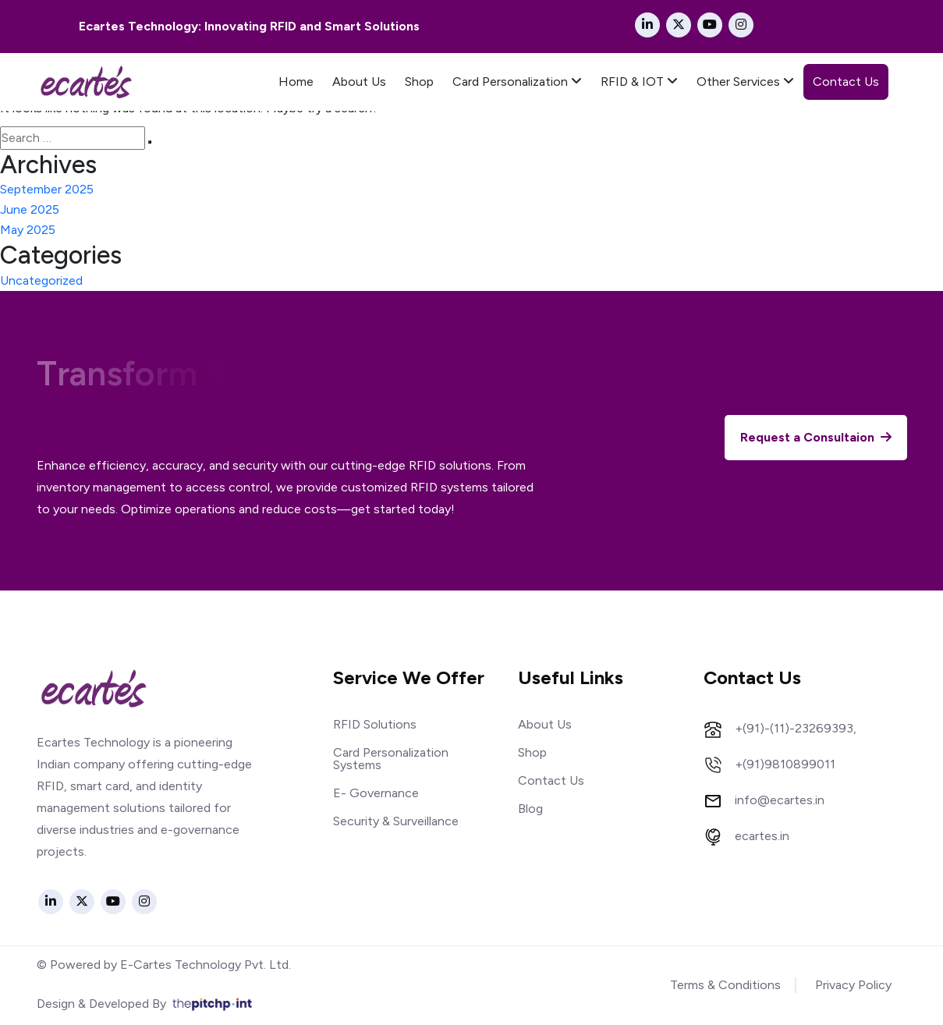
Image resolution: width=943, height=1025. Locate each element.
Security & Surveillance (396, 821)
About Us (359, 81)
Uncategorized (41, 280)
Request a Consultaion (816, 437)
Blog (530, 808)
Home (296, 81)
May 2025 (27, 229)
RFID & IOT (639, 81)
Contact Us (846, 81)
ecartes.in (762, 836)
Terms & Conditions (725, 984)
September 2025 (47, 189)
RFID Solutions (375, 724)
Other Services (745, 81)
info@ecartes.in (779, 800)
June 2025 (29, 209)
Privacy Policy (853, 984)
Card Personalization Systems (390, 758)
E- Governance (376, 793)
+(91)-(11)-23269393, (795, 728)
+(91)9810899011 (785, 764)
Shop (419, 81)
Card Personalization (517, 81)
